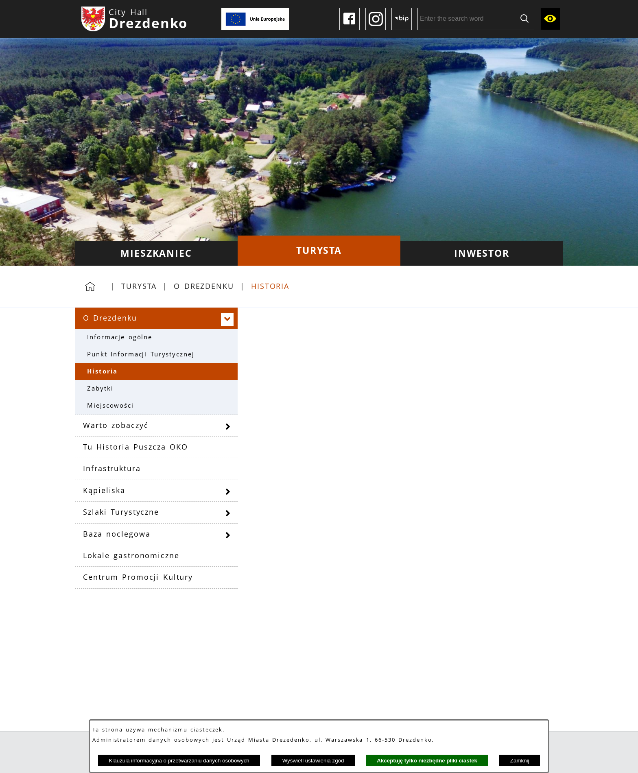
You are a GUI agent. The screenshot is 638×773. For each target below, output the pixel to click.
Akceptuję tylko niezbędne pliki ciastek (427, 761)
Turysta (139, 286)
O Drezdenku (204, 286)
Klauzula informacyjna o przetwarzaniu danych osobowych (179, 761)
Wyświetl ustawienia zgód (313, 761)
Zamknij (519, 761)
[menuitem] (156, 253)
